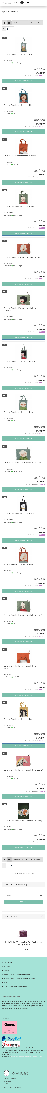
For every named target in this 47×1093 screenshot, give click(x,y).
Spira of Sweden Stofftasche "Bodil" (19, 207)
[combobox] (20, 22)
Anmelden (23, 902)
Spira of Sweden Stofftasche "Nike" (19, 564)
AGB (5, 982)
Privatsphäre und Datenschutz (15, 986)
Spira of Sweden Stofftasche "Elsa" (18, 412)
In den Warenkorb (23, 81)
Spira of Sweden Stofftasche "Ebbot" (19, 54)
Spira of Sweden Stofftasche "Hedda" (20, 105)
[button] (4, 22)
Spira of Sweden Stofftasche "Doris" (19, 719)
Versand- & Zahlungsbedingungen (17, 974)
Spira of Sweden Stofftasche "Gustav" (20, 156)
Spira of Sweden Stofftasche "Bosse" (19, 514)
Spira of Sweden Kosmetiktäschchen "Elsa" (22, 463)
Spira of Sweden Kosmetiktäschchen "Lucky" (23, 770)
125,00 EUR (23, 949)
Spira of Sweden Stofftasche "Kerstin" (20, 361)
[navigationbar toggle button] (28, 3)
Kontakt (7, 970)
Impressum (8, 966)
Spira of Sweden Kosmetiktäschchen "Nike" (22, 257)
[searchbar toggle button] (16, 3)
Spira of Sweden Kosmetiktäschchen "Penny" (23, 820)
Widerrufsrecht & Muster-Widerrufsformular (20, 978)
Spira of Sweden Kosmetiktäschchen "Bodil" (23, 615)
